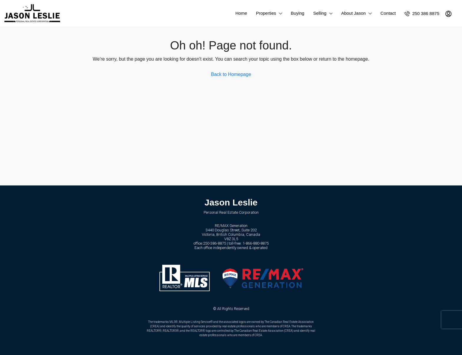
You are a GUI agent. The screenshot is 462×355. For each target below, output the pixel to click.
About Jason (353, 13)
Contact (388, 13)
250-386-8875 (214, 243)
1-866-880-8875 (255, 243)
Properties (266, 13)
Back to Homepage (231, 74)
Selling (319, 13)
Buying (297, 13)
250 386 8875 (422, 13)
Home (241, 13)
